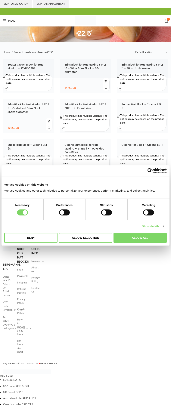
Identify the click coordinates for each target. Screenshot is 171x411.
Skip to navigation (16, 3)
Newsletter (37, 261)
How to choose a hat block (21, 327)
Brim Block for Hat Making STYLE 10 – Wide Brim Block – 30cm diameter (85, 68)
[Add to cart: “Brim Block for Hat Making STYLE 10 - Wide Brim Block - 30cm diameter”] (106, 81)
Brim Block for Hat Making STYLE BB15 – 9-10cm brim (85, 106)
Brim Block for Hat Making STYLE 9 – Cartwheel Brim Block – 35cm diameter (28, 108)
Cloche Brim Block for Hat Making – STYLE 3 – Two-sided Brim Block (84, 148)
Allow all (140, 237)
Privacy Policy (21, 301)
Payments (22, 275)
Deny (31, 237)
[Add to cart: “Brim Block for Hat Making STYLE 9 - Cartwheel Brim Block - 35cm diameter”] (49, 121)
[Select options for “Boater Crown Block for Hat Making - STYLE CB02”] (4, 76)
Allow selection (85, 237)
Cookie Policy (21, 311)
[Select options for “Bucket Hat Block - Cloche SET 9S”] (4, 157)
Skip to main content (51, 3)
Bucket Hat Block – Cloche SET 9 (141, 106)
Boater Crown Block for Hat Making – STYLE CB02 (25, 66)
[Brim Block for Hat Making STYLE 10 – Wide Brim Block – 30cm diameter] (85, 76)
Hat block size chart (20, 346)
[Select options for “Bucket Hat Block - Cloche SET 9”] (118, 116)
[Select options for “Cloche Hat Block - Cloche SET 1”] (118, 157)
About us (35, 269)
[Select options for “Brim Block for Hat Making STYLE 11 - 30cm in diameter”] (118, 76)
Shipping (22, 282)
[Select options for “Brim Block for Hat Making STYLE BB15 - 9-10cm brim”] (61, 117)
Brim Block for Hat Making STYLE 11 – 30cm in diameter (142, 66)
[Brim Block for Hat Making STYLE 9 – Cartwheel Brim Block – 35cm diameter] (28, 116)
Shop (20, 269)
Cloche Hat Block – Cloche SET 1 (142, 145)
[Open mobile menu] (9, 20)
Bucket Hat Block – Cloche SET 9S (27, 146)
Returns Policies (21, 290)
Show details (151, 226)
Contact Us (36, 289)
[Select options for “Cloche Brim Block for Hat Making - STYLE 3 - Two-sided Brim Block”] (61, 157)
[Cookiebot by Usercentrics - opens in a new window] (150, 171)
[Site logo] (85, 20)
